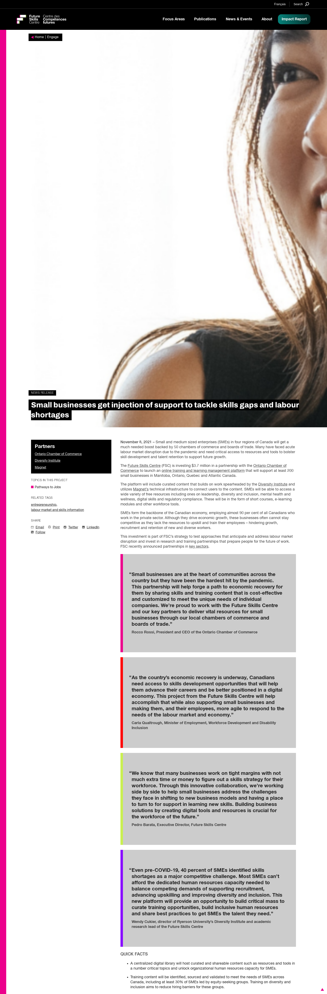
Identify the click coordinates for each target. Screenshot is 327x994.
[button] (321, 989)
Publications (205, 19)
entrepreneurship (43, 505)
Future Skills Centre (144, 466)
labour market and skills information (57, 510)
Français (280, 4)
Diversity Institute (47, 461)
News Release (42, 392)
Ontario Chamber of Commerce (58, 454)
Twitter (73, 527)
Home (39, 37)
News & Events (239, 19)
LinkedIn (93, 527)
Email (40, 527)
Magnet (40, 467)
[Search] (301, 4)
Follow (40, 532)
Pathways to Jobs (48, 487)
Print (56, 527)
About (267, 19)
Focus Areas (174, 19)
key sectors (198, 546)
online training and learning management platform (203, 471)
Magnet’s (141, 489)
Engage (53, 37)
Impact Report (294, 19)
